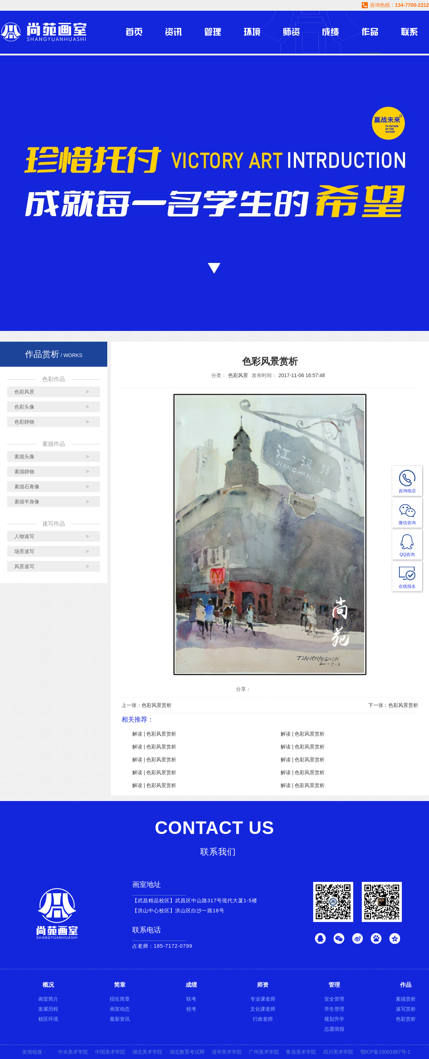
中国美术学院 (110, 1052)
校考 (191, 1009)
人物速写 (24, 536)
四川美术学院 (338, 1052)
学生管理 (334, 1009)
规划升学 (334, 1019)
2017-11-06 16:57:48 (301, 375)
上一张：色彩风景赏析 (147, 705)
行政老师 (263, 1019)
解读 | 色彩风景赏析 (154, 734)
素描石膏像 (26, 486)
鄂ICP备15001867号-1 (385, 1052)
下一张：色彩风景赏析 (393, 705)
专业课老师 (262, 999)
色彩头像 (24, 407)
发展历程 (48, 1009)
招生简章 (120, 999)
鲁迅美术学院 (301, 1052)
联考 (191, 999)
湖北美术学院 (147, 1052)
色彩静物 (24, 422)
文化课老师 (262, 1009)
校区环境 (48, 1019)
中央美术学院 (73, 1052)
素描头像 (24, 456)
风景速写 (24, 566)
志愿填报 (334, 1029)
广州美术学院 (264, 1052)
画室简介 (48, 999)
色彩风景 (24, 392)
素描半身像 (26, 501)
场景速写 (24, 551)
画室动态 (120, 1009)
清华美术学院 (227, 1052)
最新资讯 (120, 1019)
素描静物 (24, 471)
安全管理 (334, 999)
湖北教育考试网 (186, 1052)
